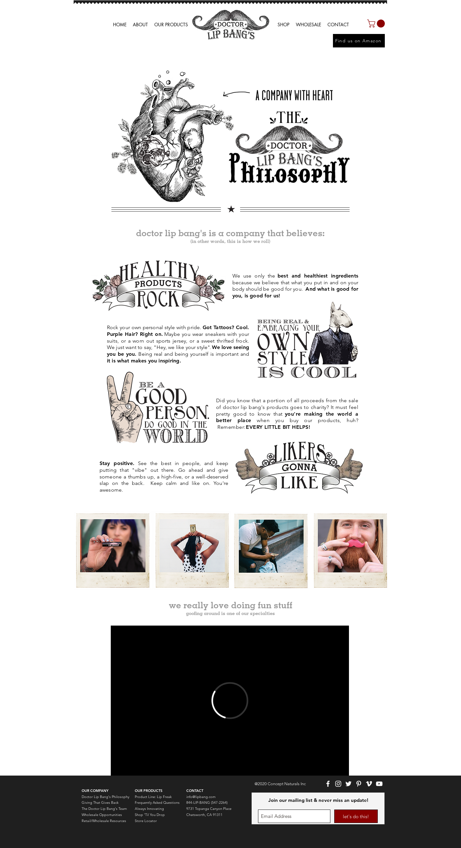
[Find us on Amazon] (359, 40)
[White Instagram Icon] (338, 784)
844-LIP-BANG (198, 802)
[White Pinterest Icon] (359, 784)
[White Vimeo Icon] (369, 784)
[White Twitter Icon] (348, 784)
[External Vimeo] (230, 701)
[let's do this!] (356, 816)
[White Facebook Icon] (328, 784)
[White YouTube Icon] (379, 784)
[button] (308, 24)
